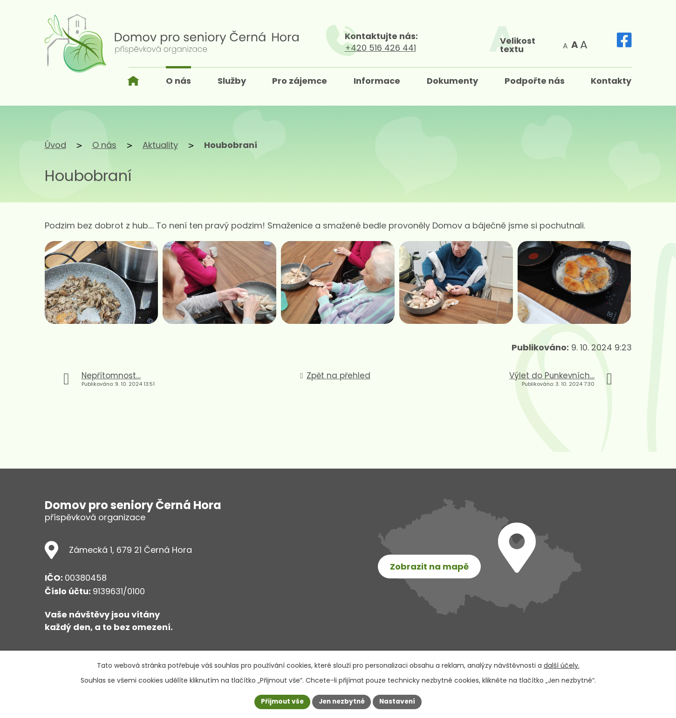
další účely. (562, 665)
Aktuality (160, 145)
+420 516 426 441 (428, 48)
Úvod (55, 145)
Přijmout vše (280, 701)
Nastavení (399, 701)
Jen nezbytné (341, 701)
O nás (104, 145)
